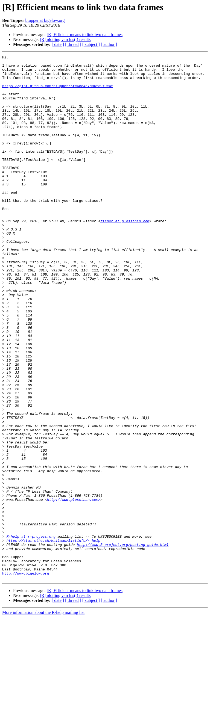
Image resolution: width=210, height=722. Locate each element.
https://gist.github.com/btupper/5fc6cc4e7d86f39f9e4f (57, 92)
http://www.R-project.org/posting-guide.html (122, 642)
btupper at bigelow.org (45, 20)
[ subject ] (91, 44)
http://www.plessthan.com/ (73, 588)
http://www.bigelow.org (25, 677)
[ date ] (58, 44)
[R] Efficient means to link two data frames (84, 34)
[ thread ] (73, 44)
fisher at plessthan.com (124, 254)
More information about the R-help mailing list (43, 717)
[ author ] (109, 44)
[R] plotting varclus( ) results (65, 39)
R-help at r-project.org (31, 633)
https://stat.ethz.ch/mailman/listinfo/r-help (53, 637)
